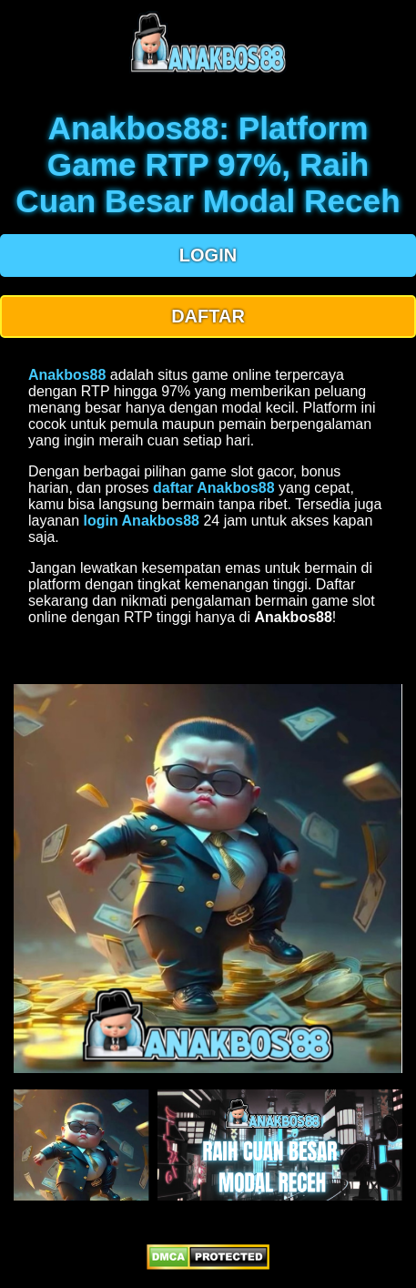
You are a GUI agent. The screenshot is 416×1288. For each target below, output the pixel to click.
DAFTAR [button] (208, 316)
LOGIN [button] (208, 255)
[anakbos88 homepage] (208, 70)
